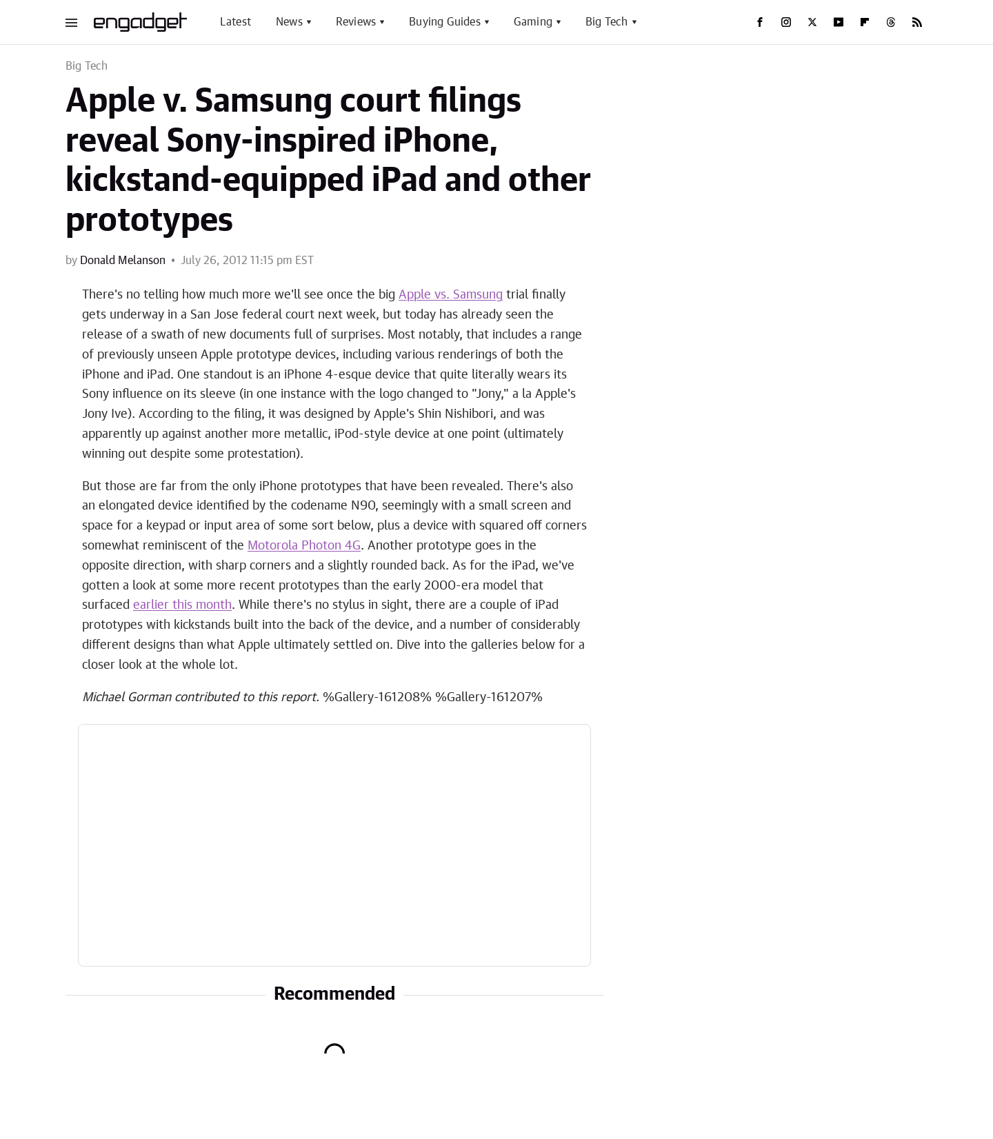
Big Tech (606, 22)
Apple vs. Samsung (451, 295)
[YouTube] (838, 22)
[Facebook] (760, 22)
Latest (235, 22)
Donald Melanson (123, 260)
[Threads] (891, 22)
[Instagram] (786, 22)
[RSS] (917, 22)
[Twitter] (812, 22)
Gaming (533, 22)
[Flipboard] (864, 22)
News (289, 22)
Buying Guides (445, 22)
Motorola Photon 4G (304, 546)
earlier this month (182, 605)
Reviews (356, 22)
